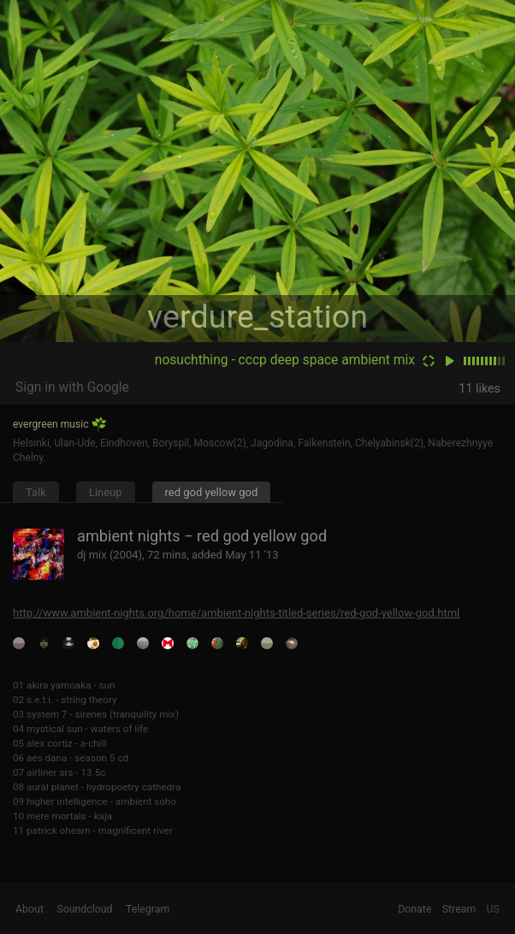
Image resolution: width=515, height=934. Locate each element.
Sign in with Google (72, 387)
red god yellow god (211, 492)
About (29, 909)
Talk (36, 492)
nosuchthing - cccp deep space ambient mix (285, 360)
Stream (459, 909)
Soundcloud (84, 909)
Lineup (105, 492)
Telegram (147, 909)
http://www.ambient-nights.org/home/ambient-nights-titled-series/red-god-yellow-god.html (236, 612)
